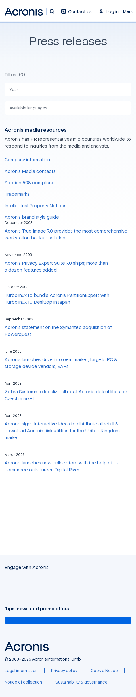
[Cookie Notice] (104, 670)
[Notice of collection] (23, 682)
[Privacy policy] (64, 670)
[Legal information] (21, 670)
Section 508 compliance (31, 182)
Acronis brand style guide (32, 217)
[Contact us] (76, 14)
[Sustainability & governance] (81, 682)
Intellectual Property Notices (35, 205)
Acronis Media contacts (30, 171)
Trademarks (17, 194)
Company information (27, 159)
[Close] (129, 11)
